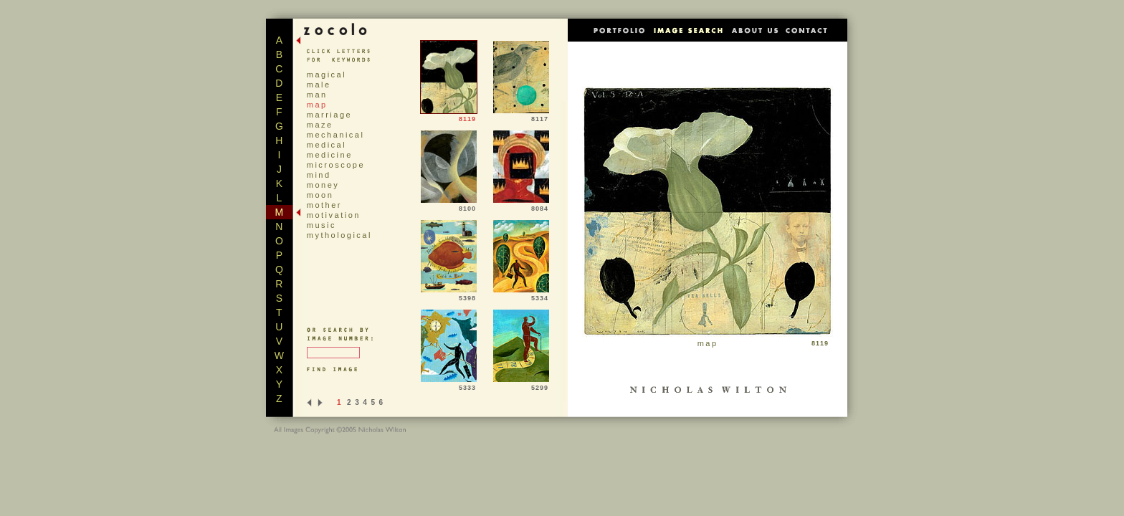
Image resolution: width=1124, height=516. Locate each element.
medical (326, 144)
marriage (329, 114)
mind (319, 175)
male (319, 84)
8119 (448, 116)
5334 (521, 295)
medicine (330, 154)
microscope (336, 165)
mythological (339, 235)
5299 (521, 384)
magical (326, 74)
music (321, 225)
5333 (448, 384)
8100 (448, 205)
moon (320, 195)
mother (324, 205)
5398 (448, 295)
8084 (521, 205)
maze (320, 124)
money (323, 185)
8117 (521, 116)
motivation (334, 215)
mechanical (336, 134)
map (317, 104)
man (317, 94)
